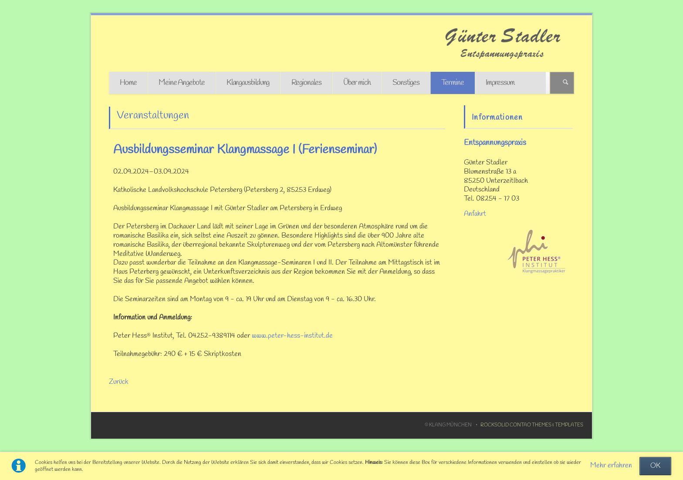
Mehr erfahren (611, 465)
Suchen (565, 83)
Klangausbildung (248, 82)
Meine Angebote (182, 82)
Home (128, 82)
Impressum (500, 82)
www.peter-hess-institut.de (292, 336)
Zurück (118, 382)
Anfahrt (475, 214)
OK (655, 466)
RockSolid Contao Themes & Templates (531, 425)
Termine (452, 82)
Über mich (357, 82)
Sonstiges (405, 82)
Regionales (306, 82)
